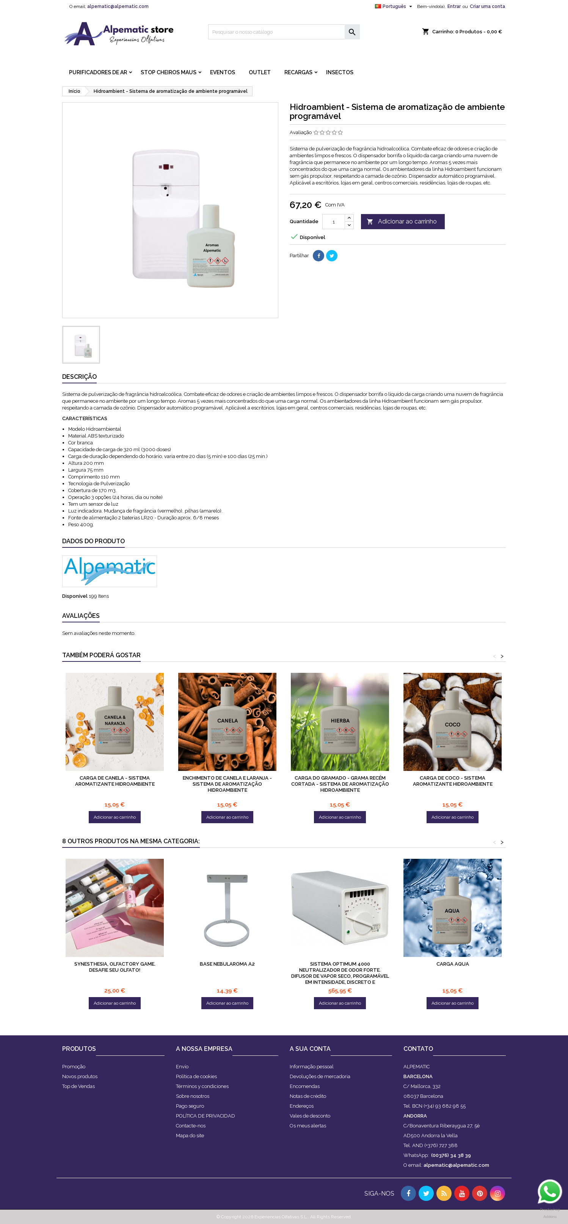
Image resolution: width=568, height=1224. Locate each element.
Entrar (454, 6)
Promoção (73, 1066)
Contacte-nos (191, 1126)
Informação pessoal (312, 1066)
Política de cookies (196, 1076)
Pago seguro (190, 1106)
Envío (182, 1066)
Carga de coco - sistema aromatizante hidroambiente (453, 781)
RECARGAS (298, 72)
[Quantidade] (333, 221)
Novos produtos (79, 1076)
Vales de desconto (310, 1116)
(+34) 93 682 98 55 (445, 1106)
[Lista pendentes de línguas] (394, 6)
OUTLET (260, 72)
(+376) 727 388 (441, 1145)
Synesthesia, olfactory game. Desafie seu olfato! (114, 967)
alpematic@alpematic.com (118, 6)
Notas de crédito (308, 1096)
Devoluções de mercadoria (320, 1076)
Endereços (302, 1106)
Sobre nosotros (192, 1096)
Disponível (75, 596)
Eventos (222, 72)
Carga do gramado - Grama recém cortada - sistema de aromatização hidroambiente (340, 784)
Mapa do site (190, 1135)
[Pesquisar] (284, 31)
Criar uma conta (487, 6)
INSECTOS (339, 72)
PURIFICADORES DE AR (98, 72)
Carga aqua (452, 964)
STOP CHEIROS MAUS (168, 72)
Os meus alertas (308, 1126)
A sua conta (310, 1048)
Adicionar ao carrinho (402, 222)
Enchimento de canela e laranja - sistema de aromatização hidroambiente (227, 784)
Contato (418, 1048)
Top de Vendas (78, 1086)
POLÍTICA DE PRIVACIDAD (205, 1116)
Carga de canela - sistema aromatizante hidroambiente (115, 781)
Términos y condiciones (202, 1086)
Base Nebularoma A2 (227, 964)
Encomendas (305, 1086)
